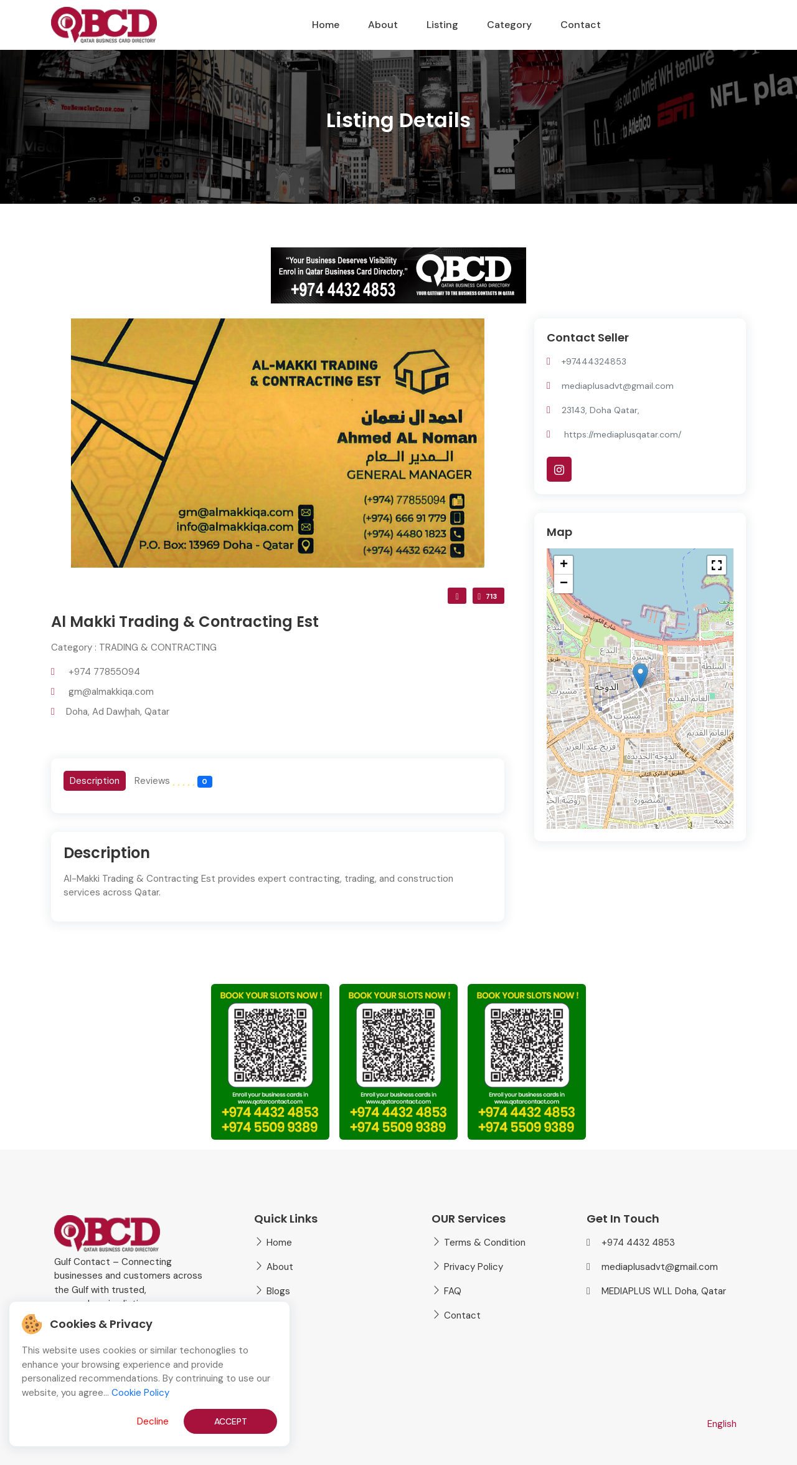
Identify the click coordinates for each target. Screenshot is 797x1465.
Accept (230, 1421)
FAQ (452, 1291)
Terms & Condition (485, 1242)
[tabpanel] (277, 877)
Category (509, 24)
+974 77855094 (104, 672)
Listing (442, 24)
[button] (640, 676)
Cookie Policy (140, 1392)
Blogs (278, 1291)
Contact (580, 24)
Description (95, 781)
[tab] (95, 781)
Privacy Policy (473, 1267)
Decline (153, 1421)
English (722, 1424)
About (383, 24)
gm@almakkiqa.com (111, 691)
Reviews (173, 781)
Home (325, 24)
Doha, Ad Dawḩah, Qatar (117, 711)
